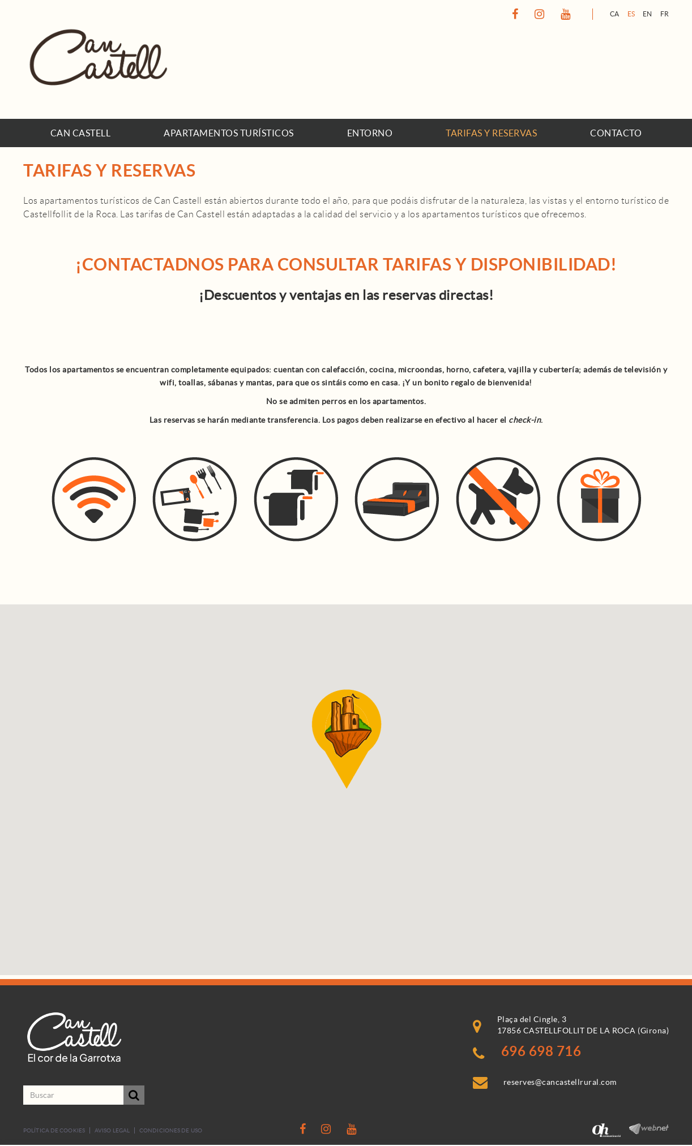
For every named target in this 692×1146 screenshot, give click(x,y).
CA (615, 14)
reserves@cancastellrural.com (560, 1082)
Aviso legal (112, 1130)
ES (631, 14)
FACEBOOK (517, 14)
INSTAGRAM (541, 14)
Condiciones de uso (170, 1130)
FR (664, 14)
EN (647, 14)
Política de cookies (54, 1130)
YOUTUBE (567, 14)
